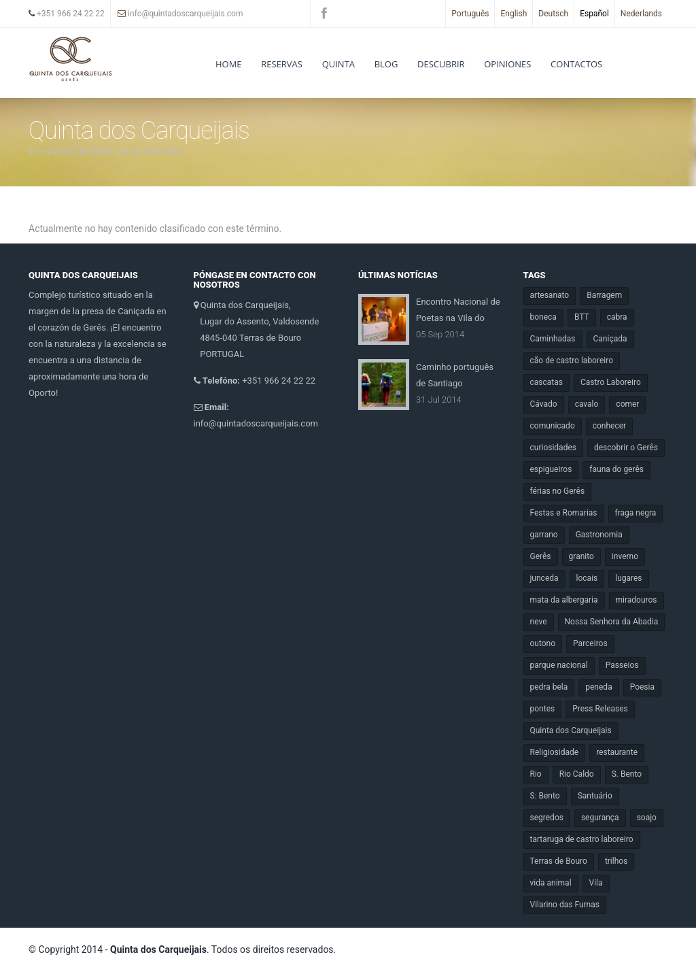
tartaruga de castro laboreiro (581, 839)
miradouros (636, 600)
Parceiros (590, 643)
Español (594, 13)
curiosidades (553, 447)
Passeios (622, 665)
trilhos (616, 861)
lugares (628, 578)
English (513, 13)
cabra (617, 317)
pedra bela (549, 687)
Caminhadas (553, 338)
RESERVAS (281, 64)
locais (587, 578)
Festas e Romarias (563, 513)
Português (470, 13)
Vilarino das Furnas (564, 904)
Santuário (595, 796)
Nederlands (641, 13)
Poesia (642, 687)
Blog (386, 64)
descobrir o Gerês (626, 447)
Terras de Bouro (558, 861)
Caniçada (610, 338)
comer (627, 404)
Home (228, 64)
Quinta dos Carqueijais (571, 730)
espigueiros (551, 469)
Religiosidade (554, 752)
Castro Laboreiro (610, 382)
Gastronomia (599, 534)
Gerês (540, 556)
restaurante (617, 752)
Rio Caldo (576, 774)
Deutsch (553, 13)
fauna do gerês (616, 469)
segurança (600, 817)
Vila (596, 883)
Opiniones (507, 64)
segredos (546, 817)
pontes (542, 708)
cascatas (546, 382)
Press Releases (600, 708)
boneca (543, 317)
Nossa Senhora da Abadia (612, 621)
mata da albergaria (564, 600)
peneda (598, 687)
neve (538, 621)
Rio (536, 774)
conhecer (609, 426)
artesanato (550, 295)
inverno (625, 556)
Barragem (604, 295)
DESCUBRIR (441, 64)
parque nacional (559, 665)
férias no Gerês (557, 491)
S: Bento (545, 796)
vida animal (551, 883)
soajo (647, 817)
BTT (581, 317)
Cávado (543, 404)
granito (581, 556)
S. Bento (627, 774)
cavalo (587, 404)
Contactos (576, 64)
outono (543, 643)
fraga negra (636, 513)
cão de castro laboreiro (572, 360)
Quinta (338, 64)
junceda (544, 578)
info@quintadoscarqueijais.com (180, 13)
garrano (544, 534)
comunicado (552, 426)
